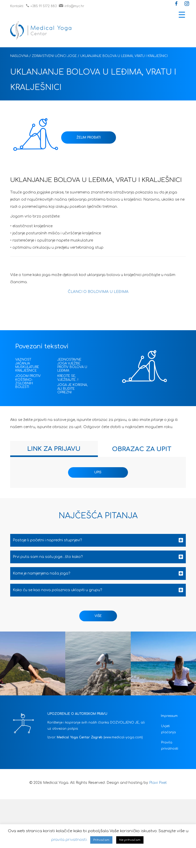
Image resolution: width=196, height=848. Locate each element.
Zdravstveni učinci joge (54, 56)
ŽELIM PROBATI (88, 137)
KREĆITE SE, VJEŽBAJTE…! (67, 377)
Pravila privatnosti (169, 745)
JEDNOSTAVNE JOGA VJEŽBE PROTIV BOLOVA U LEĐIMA (72, 365)
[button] (176, 4)
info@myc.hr (71, 6)
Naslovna (19, 56)
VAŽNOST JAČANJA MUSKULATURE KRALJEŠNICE (27, 365)
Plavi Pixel (158, 783)
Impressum (169, 716)
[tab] (54, 449)
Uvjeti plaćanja (168, 729)
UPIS (97, 472)
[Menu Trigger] (181, 14)
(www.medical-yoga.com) (123, 737)
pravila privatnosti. (69, 840)
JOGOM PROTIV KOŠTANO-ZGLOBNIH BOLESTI (28, 381)
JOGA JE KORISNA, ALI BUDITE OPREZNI (72, 388)
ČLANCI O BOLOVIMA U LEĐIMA (98, 292)
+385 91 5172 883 (41, 6)
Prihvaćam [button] (101, 840)
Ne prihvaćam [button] (129, 840)
